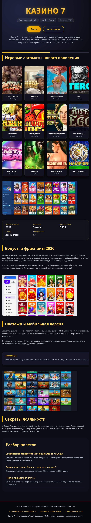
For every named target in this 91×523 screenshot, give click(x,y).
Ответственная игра (74, 511)
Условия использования (50, 511)
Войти (34, 29)
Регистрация (53, 29)
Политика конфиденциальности (22, 511)
